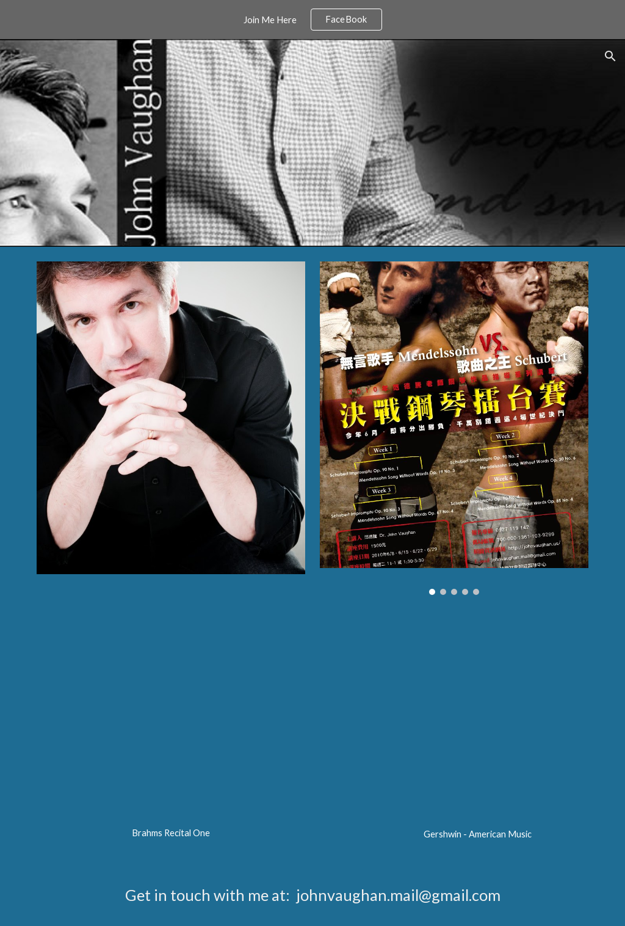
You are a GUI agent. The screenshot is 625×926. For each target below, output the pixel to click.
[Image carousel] (454, 428)
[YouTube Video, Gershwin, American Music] (477, 730)
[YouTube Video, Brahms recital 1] (171, 730)
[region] (312, 19)
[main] (171, 833)
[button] (610, 56)
